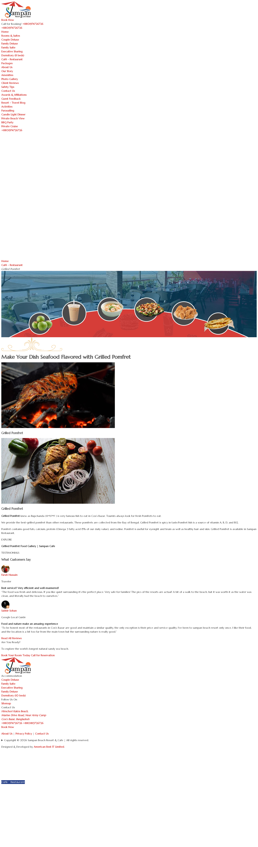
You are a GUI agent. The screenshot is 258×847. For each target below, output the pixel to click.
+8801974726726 (11, 723)
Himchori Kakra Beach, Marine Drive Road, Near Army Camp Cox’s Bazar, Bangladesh (23, 715)
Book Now (7, 20)
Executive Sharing (12, 51)
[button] (255, 757)
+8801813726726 (33, 723)
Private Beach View (13, 118)
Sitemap (6, 703)
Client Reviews (10, 83)
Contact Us (8, 90)
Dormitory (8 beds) (12, 55)
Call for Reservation (43, 655)
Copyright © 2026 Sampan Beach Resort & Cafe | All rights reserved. (46, 740)
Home (5, 31)
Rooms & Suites (10, 35)
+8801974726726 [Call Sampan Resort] (32, 23)
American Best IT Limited (49, 746)
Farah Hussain (9, 574)
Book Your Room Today (15, 655)
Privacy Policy (23, 733)
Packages (7, 63)
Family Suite (8, 47)
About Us (6, 67)
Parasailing (7, 110)
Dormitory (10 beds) (13, 695)
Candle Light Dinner (13, 114)
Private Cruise (9, 126)
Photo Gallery (9, 79)
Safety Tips (7, 86)
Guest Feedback (11, 98)
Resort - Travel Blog (13, 102)
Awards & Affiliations (13, 94)
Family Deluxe (9, 43)
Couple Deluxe (10, 39)
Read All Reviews (11, 638)
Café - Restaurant (12, 59)
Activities (6, 106)
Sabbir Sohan (9, 610)
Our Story (7, 71)
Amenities (7, 75)
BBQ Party (7, 122)
